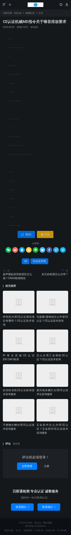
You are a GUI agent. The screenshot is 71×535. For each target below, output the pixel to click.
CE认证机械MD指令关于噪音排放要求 (34, 21)
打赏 (45, 234)
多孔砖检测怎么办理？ (55, 274)
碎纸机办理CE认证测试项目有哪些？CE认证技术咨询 (18, 320)
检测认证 (30, 13)
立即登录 (27, 466)
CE (25, 261)
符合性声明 (39, 261)
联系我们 (22, 506)
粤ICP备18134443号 (35, 526)
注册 (46, 466)
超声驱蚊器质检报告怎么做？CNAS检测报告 (17, 276)
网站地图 (47, 522)
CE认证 (35, 4)
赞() (26, 234)
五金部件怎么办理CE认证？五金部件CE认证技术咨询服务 (52, 428)
